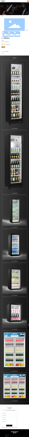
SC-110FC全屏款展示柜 (14, 295)
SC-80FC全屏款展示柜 (14, 329)
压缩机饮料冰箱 (7, 41)
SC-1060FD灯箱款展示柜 (14, 371)
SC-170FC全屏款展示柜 (14, 227)
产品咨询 (4, 44)
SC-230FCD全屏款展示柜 (14, 128)
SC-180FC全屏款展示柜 (14, 193)
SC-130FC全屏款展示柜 (14, 261)
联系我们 (9, 44)
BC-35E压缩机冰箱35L (6, 51)
